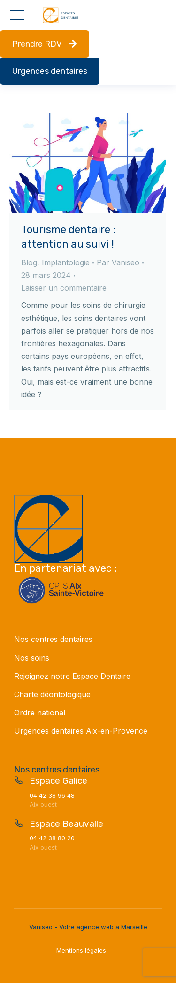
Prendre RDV (44, 44)
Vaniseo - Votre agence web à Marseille (88, 927)
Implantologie (66, 262)
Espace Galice (58, 780)
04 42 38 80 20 (52, 838)
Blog (29, 262)
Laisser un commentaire (64, 287)
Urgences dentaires (49, 71)
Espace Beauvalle (66, 823)
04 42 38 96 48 (52, 795)
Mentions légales (81, 950)
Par (118, 262)
